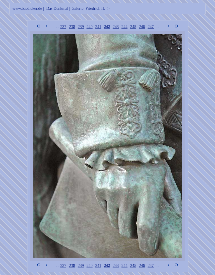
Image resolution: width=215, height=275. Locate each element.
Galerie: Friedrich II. (88, 8)
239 (81, 26)
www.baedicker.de (27, 8)
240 (90, 26)
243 (116, 26)
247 (151, 26)
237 (63, 26)
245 (133, 26)
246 (142, 26)
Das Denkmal (57, 8)
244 (124, 26)
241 (98, 26)
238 (72, 26)
